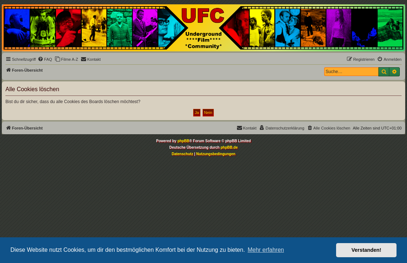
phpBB (183, 141)
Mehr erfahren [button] (265, 250)
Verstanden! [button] (366, 250)
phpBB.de (229, 147)
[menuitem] (45, 59)
